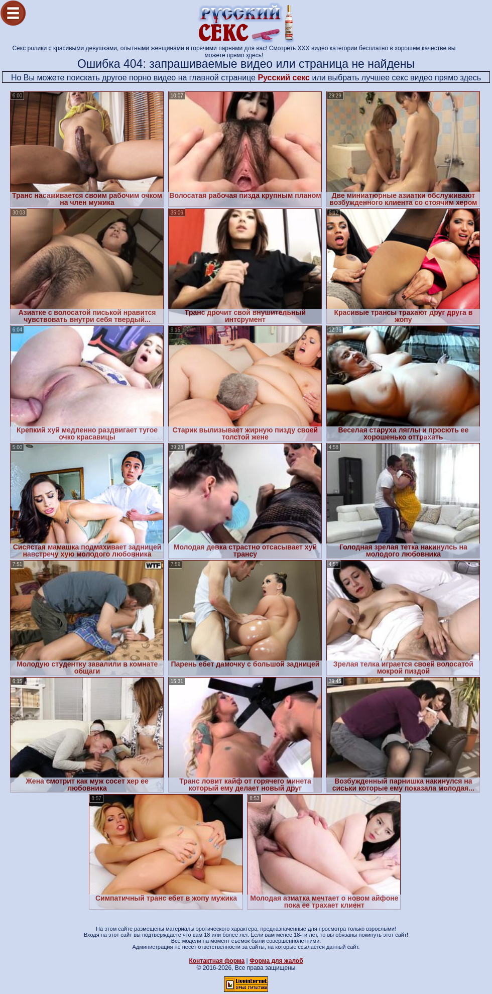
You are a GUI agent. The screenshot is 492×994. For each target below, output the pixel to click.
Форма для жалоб (276, 960)
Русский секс (284, 77)
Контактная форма (216, 960)
